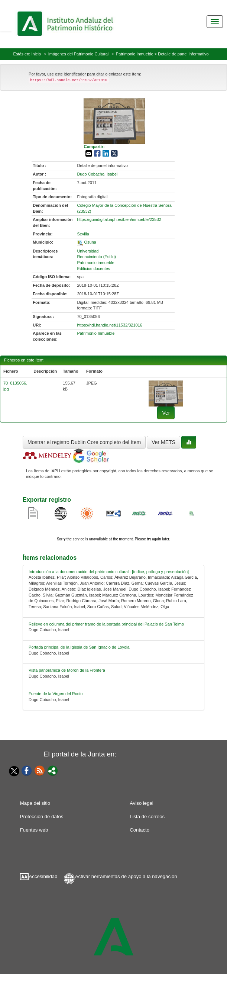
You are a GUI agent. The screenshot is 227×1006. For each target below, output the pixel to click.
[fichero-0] (166, 393)
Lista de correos (147, 816)
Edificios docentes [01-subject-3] (93, 268)
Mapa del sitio (35, 803)
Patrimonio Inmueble (134, 54)
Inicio (36, 54)
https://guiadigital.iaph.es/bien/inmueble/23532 (119, 219)
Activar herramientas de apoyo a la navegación (126, 876)
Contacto (139, 830)
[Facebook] (26, 770)
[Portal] (52, 770)
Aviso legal (141, 803)
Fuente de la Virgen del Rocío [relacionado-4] (55, 693)
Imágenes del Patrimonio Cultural (78, 54)
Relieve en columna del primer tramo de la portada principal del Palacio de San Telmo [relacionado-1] (106, 624)
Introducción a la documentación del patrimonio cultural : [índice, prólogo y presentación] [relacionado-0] (109, 571)
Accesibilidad (43, 876)
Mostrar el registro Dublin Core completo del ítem (84, 442)
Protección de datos (42, 816)
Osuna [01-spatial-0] (90, 242)
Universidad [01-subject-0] (87, 251)
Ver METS (163, 442)
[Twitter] (12, 771)
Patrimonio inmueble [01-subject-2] (95, 262)
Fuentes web (34, 830)
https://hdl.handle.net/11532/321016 (109, 325)
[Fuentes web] (39, 770)
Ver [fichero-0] (166, 413)
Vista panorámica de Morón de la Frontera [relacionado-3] (67, 670)
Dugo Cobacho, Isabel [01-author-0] (97, 174)
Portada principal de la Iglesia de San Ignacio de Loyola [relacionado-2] (79, 647)
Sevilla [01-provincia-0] (83, 234)
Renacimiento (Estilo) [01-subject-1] (96, 256)
